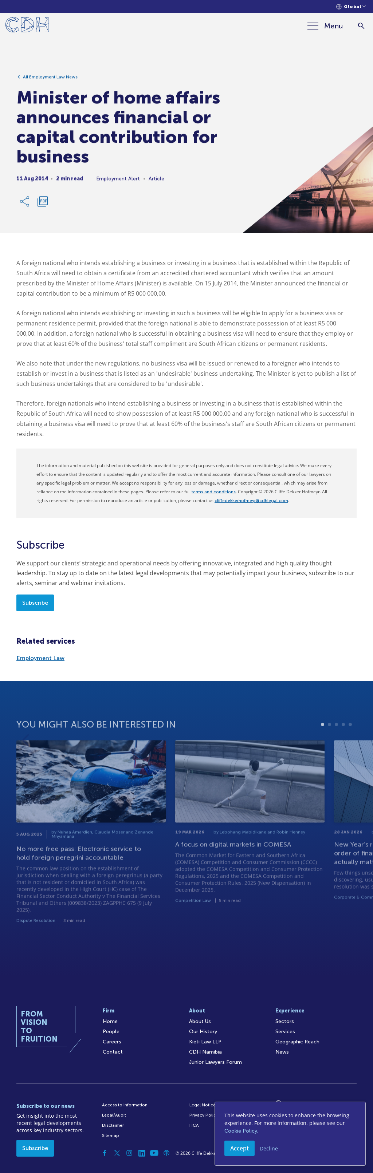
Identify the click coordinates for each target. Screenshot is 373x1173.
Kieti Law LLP (205, 1042)
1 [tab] (322, 746)
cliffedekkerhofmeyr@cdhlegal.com (251, 500)
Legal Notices (203, 1104)
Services (285, 1031)
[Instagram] (129, 1153)
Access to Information (125, 1104)
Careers (112, 1042)
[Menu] (325, 25)
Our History (203, 1031)
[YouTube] (154, 1153)
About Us (200, 1021)
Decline (269, 1148)
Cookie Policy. (241, 1131)
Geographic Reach (297, 1042)
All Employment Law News (50, 80)
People (111, 1031)
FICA (194, 1125)
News (282, 1052)
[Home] (27, 26)
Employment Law (40, 658)
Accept (239, 1148)
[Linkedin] (142, 1153)
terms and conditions (214, 491)
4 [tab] (343, 746)
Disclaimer (113, 1125)
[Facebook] (104, 1153)
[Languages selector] (351, 6)
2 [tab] (329, 746)
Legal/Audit (114, 1115)
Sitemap (110, 1135)
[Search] (361, 26)
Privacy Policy (203, 1115)
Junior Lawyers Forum (215, 1062)
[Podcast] (166, 1153)
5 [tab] (350, 746)
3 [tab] (336, 746)
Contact (113, 1052)
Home (110, 1021)
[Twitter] (117, 1153)
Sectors (284, 1021)
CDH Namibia (205, 1052)
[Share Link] (25, 205)
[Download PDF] (42, 205)
